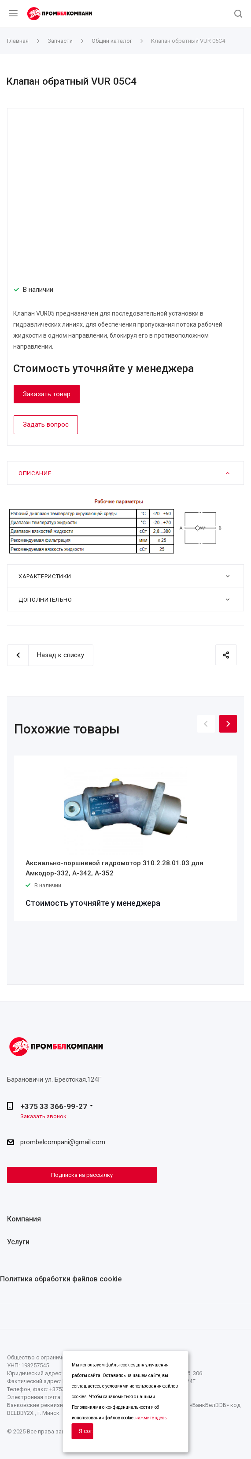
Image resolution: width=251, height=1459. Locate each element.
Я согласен (86, 1431)
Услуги (18, 1242)
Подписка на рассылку (82, 1175)
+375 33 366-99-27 (53, 1106)
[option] (125, 838)
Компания (24, 1219)
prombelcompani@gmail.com (62, 1142)
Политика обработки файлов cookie (61, 1279)
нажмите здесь (150, 1417)
